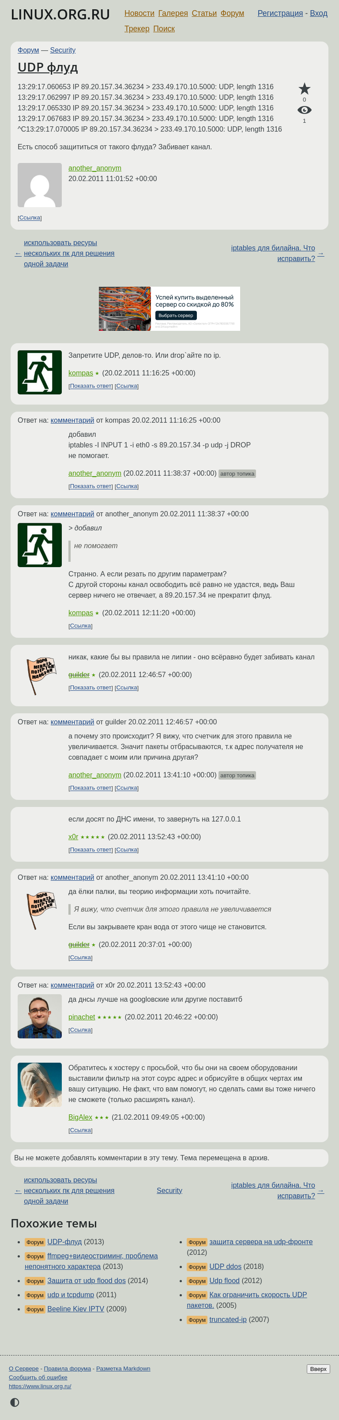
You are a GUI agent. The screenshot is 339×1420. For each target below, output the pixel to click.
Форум (232, 13)
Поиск (164, 28)
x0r (73, 837)
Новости (139, 13)
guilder (79, 674)
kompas (80, 373)
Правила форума (67, 1368)
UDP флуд (48, 66)
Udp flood (225, 1280)
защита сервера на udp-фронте (261, 1242)
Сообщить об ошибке (38, 1377)
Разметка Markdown (123, 1368)
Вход (319, 13)
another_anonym (94, 168)
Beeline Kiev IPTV (75, 1309)
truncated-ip (228, 1319)
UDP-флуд (64, 1242)
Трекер (137, 28)
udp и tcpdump (70, 1295)
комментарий (72, 420)
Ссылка (29, 218)
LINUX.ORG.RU (60, 13)
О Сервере (24, 1368)
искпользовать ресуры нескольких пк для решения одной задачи (69, 253)
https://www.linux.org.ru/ (40, 1386)
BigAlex (80, 1117)
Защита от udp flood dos (86, 1280)
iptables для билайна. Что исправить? (273, 253)
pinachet (81, 1017)
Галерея (173, 13)
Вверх (318, 1369)
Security (63, 50)
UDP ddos (226, 1266)
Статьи (204, 13)
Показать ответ (91, 386)
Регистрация (280, 13)
